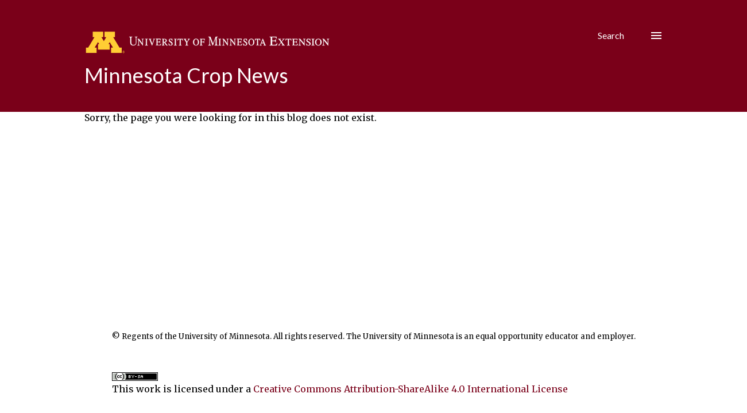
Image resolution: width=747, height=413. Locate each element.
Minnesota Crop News (186, 75)
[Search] (611, 35)
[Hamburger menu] (656, 35)
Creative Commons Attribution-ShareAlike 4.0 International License (410, 389)
